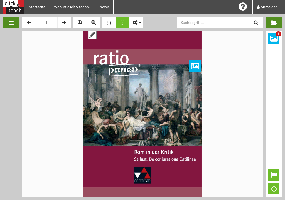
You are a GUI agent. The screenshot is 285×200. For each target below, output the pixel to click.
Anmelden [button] (267, 7)
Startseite (37, 7)
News (104, 7)
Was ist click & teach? (72, 7)
